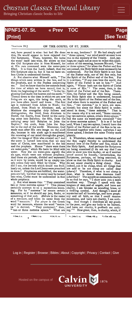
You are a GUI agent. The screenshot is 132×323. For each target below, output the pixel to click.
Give (116, 253)
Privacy (92, 253)
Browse (43, 253)
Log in (17, 253)
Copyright (78, 253)
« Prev (56, 30)
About (65, 253)
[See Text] (116, 36)
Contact (105, 253)
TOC (73, 30)
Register (29, 253)
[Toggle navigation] (121, 10)
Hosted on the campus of (66, 279)
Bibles (54, 253)
